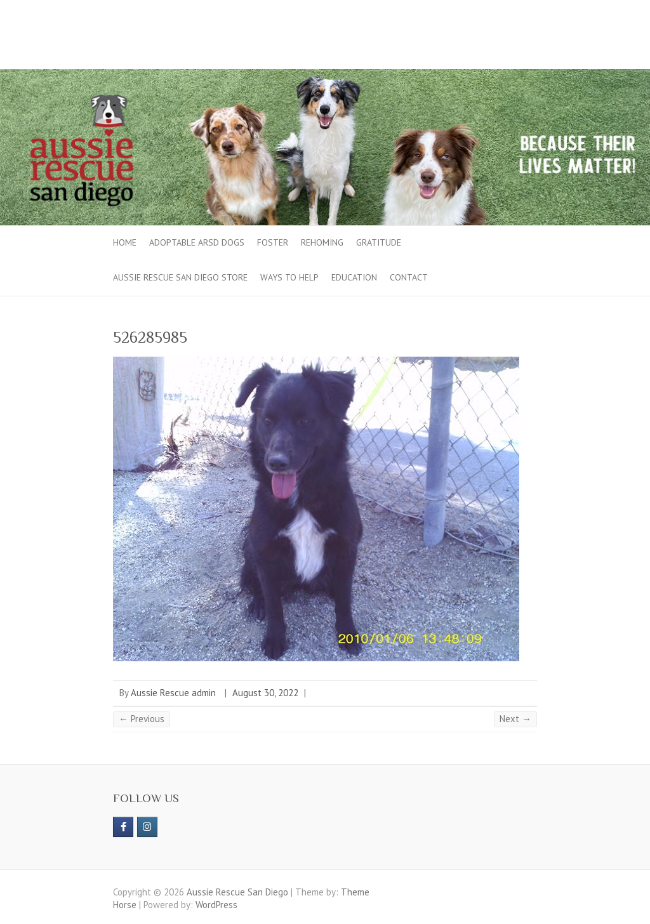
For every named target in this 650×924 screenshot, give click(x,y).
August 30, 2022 (265, 693)
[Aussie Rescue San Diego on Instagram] (147, 827)
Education (354, 277)
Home (124, 242)
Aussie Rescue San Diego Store (180, 277)
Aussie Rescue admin (173, 693)
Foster (272, 242)
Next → (515, 719)
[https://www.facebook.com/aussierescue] (123, 827)
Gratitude (378, 242)
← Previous (141, 719)
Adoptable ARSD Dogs (196, 242)
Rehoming (322, 242)
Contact (409, 277)
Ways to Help (289, 277)
